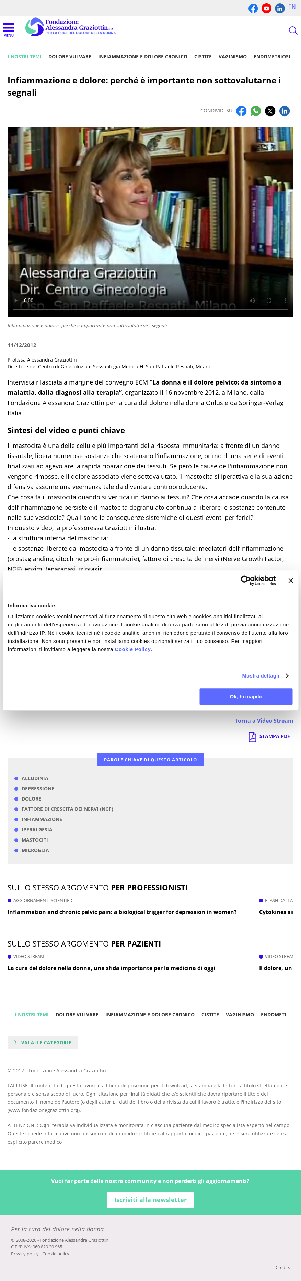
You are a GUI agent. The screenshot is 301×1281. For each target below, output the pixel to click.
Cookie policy (55, 1253)
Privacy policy (25, 1253)
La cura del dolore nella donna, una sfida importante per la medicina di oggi (111, 968)
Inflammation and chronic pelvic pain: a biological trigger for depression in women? (122, 912)
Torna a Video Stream (264, 720)
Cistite (203, 56)
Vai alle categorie (46, 1042)
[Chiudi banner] (290, 580)
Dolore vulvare (69, 56)
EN (292, 7)
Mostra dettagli (260, 676)
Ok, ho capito (246, 696)
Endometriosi (272, 56)
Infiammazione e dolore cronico (142, 56)
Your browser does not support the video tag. (150, 222)
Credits (283, 1267)
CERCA (287, 30)
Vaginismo (233, 56)
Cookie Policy (133, 649)
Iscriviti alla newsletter (150, 1200)
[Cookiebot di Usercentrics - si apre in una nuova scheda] (246, 580)
